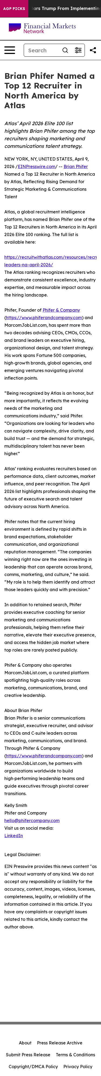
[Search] (41, 50)
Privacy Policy (77, 1066)
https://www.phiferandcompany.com (44, 317)
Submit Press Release (28, 1054)
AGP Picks (14, 8)
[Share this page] (93, 50)
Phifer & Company (61, 310)
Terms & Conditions (75, 1054)
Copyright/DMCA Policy (33, 1066)
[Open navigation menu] (9, 50)
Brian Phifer (76, 166)
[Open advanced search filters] (78, 50)
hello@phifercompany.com (32, 820)
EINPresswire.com (36, 166)
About (25, 1043)
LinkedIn (13, 835)
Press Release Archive (59, 1043)
